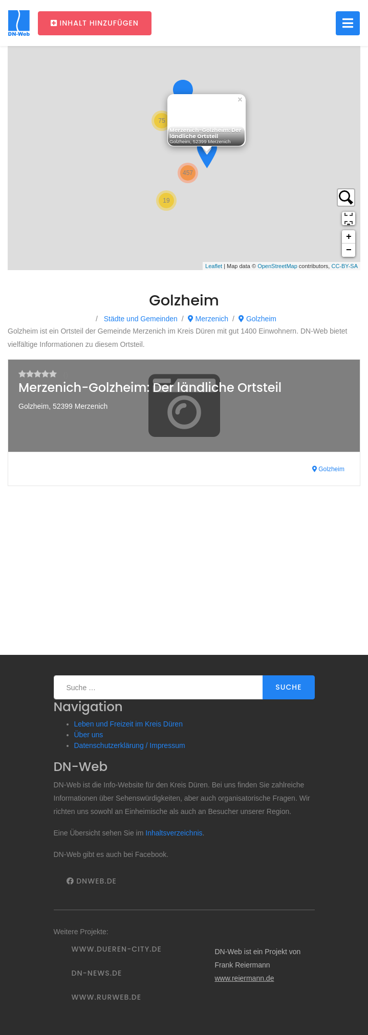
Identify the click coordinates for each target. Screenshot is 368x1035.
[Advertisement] (184, 578)
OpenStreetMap (277, 266)
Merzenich (208, 319)
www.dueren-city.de (117, 949)
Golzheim (257, 319)
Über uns (88, 735)
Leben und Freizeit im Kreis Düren (128, 724)
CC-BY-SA (344, 266)
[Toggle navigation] (348, 23)
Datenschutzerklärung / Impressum (129, 745)
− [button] (349, 250)
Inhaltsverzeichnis (173, 833)
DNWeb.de (92, 881)
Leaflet (213, 266)
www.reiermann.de (244, 978)
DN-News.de (97, 973)
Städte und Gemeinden (140, 319)
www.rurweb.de (106, 997)
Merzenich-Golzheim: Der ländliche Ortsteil (150, 387)
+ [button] (349, 237)
